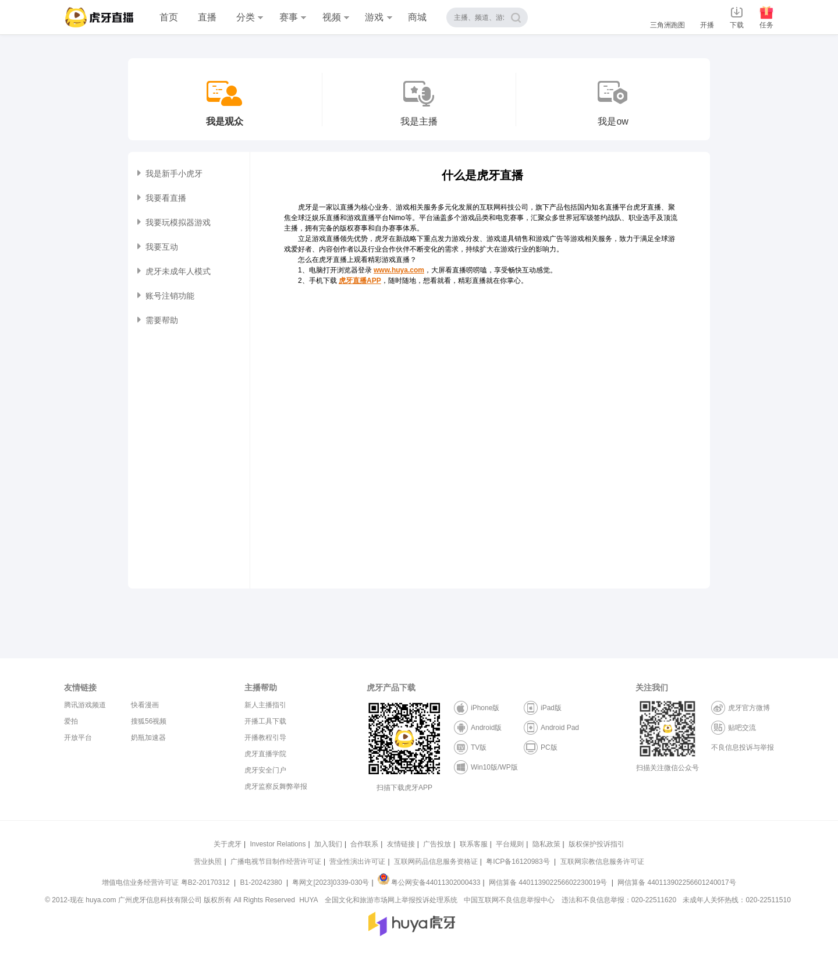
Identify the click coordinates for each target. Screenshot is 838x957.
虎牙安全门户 (265, 770)
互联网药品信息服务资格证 (436, 861)
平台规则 (510, 844)
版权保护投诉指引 (596, 844)
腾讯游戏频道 (85, 705)
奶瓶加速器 (148, 737)
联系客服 (474, 844)
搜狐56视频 (148, 721)
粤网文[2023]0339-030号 (330, 882)
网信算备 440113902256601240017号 (676, 882)
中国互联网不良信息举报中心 (509, 900)
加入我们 (328, 844)
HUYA (308, 900)
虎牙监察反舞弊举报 (275, 786)
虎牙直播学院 (265, 754)
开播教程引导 (265, 737)
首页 (168, 17)
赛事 (292, 17)
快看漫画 (145, 705)
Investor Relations (278, 844)
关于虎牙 (228, 844)
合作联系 (364, 844)
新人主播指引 (265, 705)
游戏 (378, 17)
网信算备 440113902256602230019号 (548, 882)
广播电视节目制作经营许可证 (275, 861)
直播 (207, 17)
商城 (417, 17)
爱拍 (71, 721)
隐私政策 (546, 844)
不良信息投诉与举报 (742, 747)
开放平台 (78, 737)
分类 (249, 17)
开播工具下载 (265, 721)
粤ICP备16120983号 (517, 861)
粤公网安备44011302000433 (429, 882)
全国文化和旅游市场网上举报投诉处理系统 (391, 900)
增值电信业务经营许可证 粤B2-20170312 (167, 882)
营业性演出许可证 (357, 861)
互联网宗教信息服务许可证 (602, 861)
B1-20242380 (262, 882)
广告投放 (437, 844)
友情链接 (401, 844)
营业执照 (208, 861)
